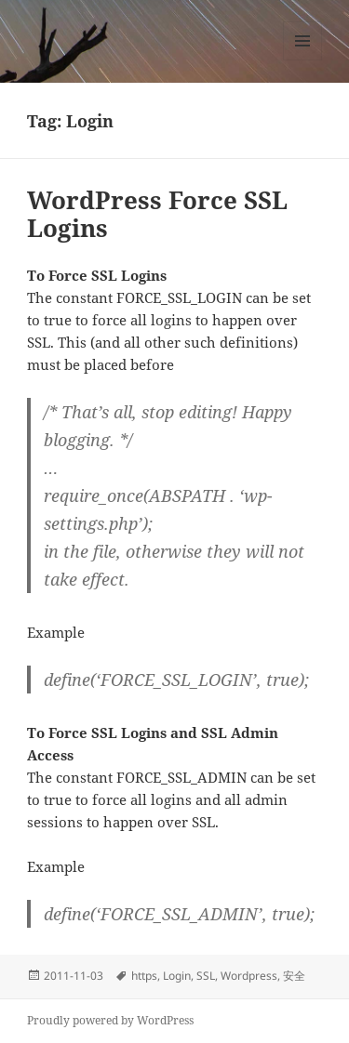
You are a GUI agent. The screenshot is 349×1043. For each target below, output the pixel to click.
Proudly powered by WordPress (110, 1020)
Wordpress (249, 976)
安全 (294, 976)
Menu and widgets (303, 59)
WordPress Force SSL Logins (157, 213)
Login (177, 976)
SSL (205, 976)
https (144, 976)
